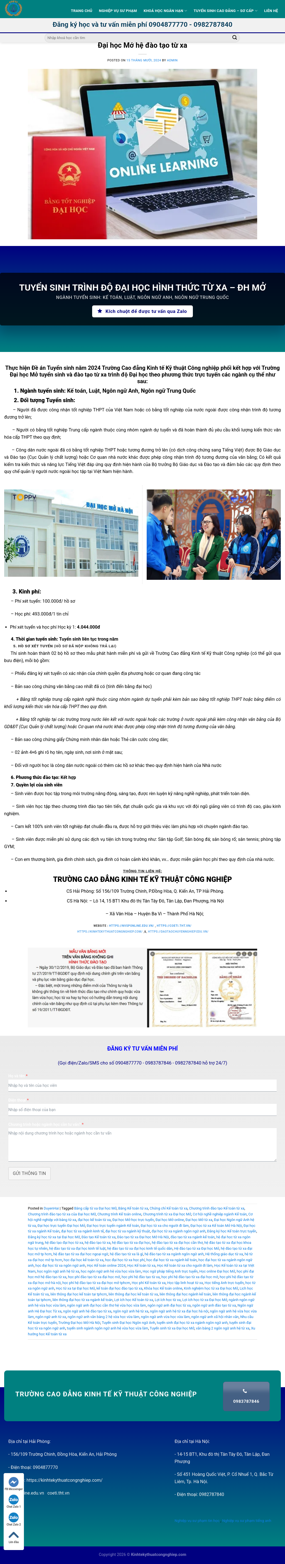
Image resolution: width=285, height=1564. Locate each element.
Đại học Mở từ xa (199, 1220)
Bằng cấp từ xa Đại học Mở (95, 1208)
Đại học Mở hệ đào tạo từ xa (142, 45)
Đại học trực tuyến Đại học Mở (61, 1225)
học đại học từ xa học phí (125, 1260)
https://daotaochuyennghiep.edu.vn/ (178, 931)
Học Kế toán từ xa (141, 1265)
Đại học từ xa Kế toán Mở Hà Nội (216, 1225)
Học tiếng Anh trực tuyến (224, 1283)
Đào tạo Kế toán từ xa (99, 1237)
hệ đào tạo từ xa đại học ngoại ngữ (80, 1254)
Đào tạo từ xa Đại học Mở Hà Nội (143, 1237)
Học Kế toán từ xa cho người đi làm (185, 1265)
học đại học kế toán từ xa (84, 1260)
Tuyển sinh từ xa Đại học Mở (172, 1328)
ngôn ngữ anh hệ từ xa (130, 1311)
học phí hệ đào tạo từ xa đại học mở (189, 1277)
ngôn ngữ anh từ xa (50, 1317)
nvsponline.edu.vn (26, 1493)
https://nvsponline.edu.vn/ (131, 925)
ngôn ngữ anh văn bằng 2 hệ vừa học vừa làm (103, 1317)
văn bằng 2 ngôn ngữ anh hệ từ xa (222, 1328)
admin (172, 60)
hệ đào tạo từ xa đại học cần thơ (177, 1242)
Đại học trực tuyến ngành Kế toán (113, 1225)
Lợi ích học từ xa (168, 1300)
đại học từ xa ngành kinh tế (82, 1231)
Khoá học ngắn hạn (165, 10)
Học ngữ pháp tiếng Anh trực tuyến (170, 1271)
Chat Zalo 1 (14, 1501)
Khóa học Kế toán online (163, 1288)
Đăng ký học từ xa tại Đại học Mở (54, 1237)
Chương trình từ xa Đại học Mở (167, 1214)
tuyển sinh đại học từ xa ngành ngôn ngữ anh (192, 1323)
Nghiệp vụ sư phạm (118, 11)
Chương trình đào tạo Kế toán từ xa (216, 1208)
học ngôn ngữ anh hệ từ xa (58, 1271)
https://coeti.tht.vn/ (174, 925)
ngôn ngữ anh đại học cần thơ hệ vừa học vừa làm (106, 1305)
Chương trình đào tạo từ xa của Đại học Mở (62, 1214)
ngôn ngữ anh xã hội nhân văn (215, 1317)
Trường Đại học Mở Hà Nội (79, 1323)
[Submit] (234, 38)
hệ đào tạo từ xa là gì (126, 1254)
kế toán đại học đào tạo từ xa (119, 1288)
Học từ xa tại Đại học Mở (75, 1288)
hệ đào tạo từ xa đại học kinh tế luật (77, 1248)
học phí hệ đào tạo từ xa (141, 1277)
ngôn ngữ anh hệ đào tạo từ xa (87, 1311)
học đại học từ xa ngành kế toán (171, 1260)
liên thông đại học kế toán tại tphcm (78, 1294)
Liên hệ (271, 11)
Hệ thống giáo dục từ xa (224, 1254)
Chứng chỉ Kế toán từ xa (169, 1208)
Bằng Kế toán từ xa (133, 1208)
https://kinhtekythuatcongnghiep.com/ (110, 931)
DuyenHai (51, 1208)
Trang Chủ (81, 11)
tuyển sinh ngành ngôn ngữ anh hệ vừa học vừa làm (107, 1328)
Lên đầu (14, 1537)
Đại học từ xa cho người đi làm (165, 1225)
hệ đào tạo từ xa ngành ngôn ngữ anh (174, 1254)
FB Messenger (14, 1484)
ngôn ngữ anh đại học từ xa (169, 1305)
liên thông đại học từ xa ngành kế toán (82, 1300)
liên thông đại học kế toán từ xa (133, 1294)
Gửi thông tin (29, 1173)
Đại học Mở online (170, 1220)
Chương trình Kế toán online (119, 1214)
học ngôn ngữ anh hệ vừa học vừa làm (111, 1271)
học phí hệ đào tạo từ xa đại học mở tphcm (96, 1283)
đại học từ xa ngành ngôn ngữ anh (179, 1231)
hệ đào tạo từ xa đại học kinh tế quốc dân (139, 1248)
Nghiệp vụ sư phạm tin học (197, 1520)
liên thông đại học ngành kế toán (185, 1294)
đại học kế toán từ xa (94, 1220)
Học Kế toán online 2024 (106, 1265)
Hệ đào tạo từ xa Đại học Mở (196, 1248)
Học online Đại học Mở (217, 1271)
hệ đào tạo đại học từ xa (64, 1242)
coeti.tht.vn (58, 1493)
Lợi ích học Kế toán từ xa (133, 1300)
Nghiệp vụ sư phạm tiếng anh (246, 1520)
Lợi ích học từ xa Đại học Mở (204, 1300)
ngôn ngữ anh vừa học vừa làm (165, 1317)
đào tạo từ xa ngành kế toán (193, 1237)
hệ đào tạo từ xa (97, 1242)
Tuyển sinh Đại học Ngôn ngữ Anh (128, 1323)
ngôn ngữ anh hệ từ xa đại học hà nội (179, 1311)
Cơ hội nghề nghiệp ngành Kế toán (220, 1214)
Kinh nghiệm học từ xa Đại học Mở (211, 1288)
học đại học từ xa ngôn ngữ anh (60, 1265)
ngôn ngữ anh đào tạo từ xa (214, 1305)
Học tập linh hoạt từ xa (185, 1283)
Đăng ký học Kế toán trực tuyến (231, 1231)
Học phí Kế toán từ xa (149, 1283)
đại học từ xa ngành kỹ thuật (127, 1231)
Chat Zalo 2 (14, 1519)
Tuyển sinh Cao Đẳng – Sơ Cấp (225, 10)
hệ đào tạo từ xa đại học (131, 1242)
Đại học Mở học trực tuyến (133, 1220)
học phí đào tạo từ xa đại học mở (94, 1277)
